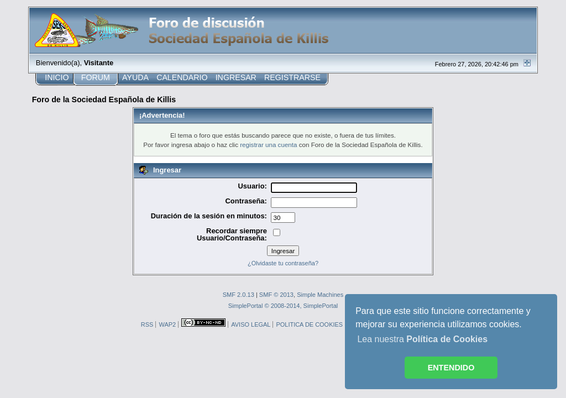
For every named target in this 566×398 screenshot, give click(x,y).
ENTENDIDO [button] (451, 367)
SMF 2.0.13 (238, 294)
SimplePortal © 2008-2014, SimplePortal (283, 305)
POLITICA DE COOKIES (309, 324)
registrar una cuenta (268, 144)
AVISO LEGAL (250, 324)
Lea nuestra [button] (422, 339)
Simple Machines (320, 294)
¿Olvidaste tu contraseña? (283, 263)
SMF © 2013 (276, 294)
